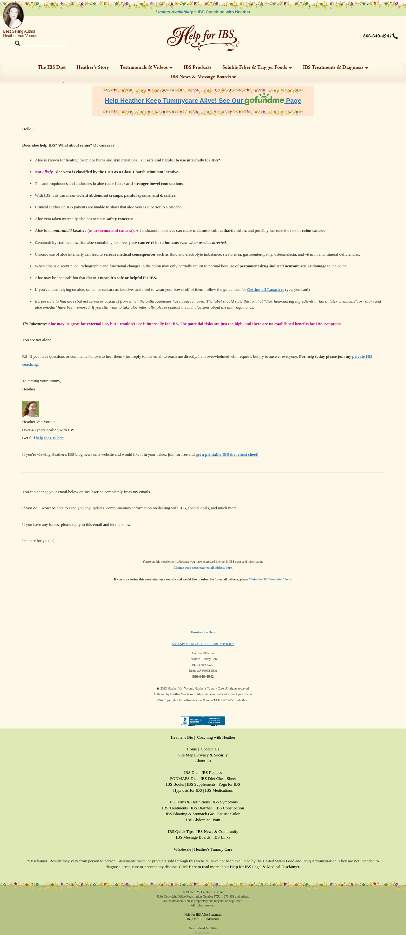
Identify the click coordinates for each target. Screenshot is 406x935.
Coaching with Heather (216, 737)
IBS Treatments (175, 808)
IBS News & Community (217, 831)
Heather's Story (92, 67)
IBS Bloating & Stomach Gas (190, 813)
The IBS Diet (52, 67)
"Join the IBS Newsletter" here (270, 579)
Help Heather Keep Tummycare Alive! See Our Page (203, 100)
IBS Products (198, 67)
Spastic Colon (228, 813)
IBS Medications (219, 790)
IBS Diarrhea (202, 808)
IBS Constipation (229, 808)
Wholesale (182, 849)
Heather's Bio (182, 737)
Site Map (185, 755)
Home (192, 749)
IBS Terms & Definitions (189, 802)
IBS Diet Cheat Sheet (218, 778)
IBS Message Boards (193, 837)
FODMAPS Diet (184, 778)
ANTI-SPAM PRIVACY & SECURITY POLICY (203, 644)
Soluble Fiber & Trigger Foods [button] (257, 67)
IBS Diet (191, 772)
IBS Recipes (211, 772)
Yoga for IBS (229, 784)
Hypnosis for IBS (187, 790)
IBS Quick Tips (180, 831)
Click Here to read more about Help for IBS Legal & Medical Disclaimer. (239, 866)
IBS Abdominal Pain (203, 819)
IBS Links (221, 837)
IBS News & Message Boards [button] (203, 77)
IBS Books (175, 784)
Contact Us (210, 749)
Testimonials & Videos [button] (146, 67)
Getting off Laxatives (265, 289)
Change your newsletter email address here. (203, 567)
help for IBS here (50, 437)
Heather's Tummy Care (213, 849)
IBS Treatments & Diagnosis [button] (336, 67)
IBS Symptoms (225, 802)
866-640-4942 (377, 36)
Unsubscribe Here (203, 632)
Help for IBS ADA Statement (202, 914)
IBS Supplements (201, 784)
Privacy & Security (212, 755)
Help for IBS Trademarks (203, 919)
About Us (203, 760)
